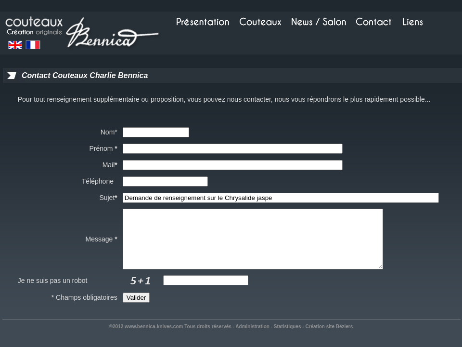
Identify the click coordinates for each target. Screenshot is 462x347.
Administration (252, 338)
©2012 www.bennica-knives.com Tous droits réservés (170, 338)
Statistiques (287, 338)
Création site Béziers (329, 338)
